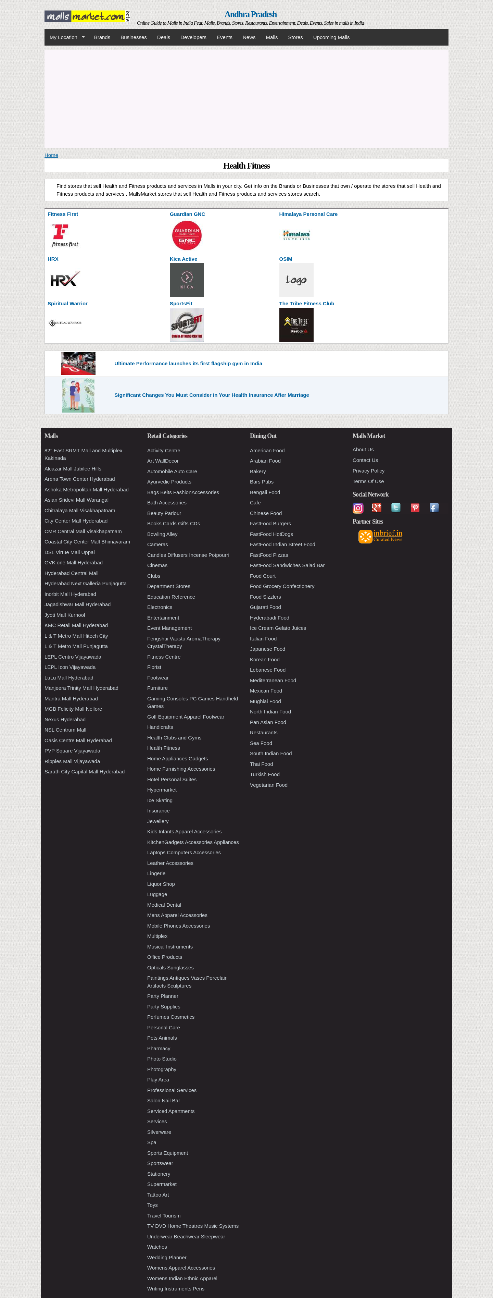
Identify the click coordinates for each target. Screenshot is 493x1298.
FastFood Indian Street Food (282, 544)
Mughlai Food (265, 701)
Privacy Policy (368, 471)
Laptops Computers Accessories (184, 852)
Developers (193, 37)
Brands (102, 37)
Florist (154, 667)
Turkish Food (265, 774)
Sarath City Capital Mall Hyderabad (85, 771)
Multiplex (157, 936)
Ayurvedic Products (169, 482)
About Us (363, 449)
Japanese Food (267, 649)
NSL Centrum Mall (65, 730)
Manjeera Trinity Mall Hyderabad (81, 688)
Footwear (158, 678)
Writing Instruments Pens (175, 1288)
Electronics (159, 607)
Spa (151, 1142)
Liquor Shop (161, 884)
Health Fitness (163, 748)
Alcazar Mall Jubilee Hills (73, 469)
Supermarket (162, 1184)
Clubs (153, 576)
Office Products (164, 957)
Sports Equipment (167, 1153)
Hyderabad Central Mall (72, 573)
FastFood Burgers (270, 523)
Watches (157, 1247)
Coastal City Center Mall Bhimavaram (87, 541)
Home (51, 155)
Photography (161, 1069)
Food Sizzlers (265, 597)
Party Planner (162, 996)
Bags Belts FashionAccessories (183, 492)
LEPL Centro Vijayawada (73, 657)
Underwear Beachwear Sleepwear (186, 1236)
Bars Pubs (262, 482)
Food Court (263, 576)
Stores (295, 37)
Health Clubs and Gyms (174, 737)
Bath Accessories (167, 502)
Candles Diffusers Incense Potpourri (188, 555)
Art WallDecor (163, 461)
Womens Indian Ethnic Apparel (182, 1278)
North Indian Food (270, 711)
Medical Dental (164, 905)
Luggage (157, 894)
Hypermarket (162, 790)
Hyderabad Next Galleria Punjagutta (86, 583)
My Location (65, 37)
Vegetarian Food (269, 785)
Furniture (157, 688)
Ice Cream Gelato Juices (278, 628)
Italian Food (263, 638)
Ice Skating (160, 800)
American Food (267, 450)
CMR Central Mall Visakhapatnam (83, 531)
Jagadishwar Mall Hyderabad (78, 604)
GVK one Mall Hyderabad (74, 562)
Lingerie (156, 873)
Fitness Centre (164, 657)
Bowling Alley (162, 534)
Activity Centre (163, 450)
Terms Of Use (368, 481)
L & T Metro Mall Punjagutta (76, 646)
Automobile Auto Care (172, 471)
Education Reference (171, 597)
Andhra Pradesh (251, 14)
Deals (163, 37)
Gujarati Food (265, 607)
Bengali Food (265, 492)
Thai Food (261, 764)
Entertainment (163, 618)
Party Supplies (163, 1006)
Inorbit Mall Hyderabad (70, 594)
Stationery (158, 1174)
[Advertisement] (246, 98)
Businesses (134, 37)
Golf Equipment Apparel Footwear (185, 717)
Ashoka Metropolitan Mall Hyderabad (87, 489)
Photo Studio (162, 1059)
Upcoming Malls (331, 37)
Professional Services (172, 1090)
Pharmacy (158, 1048)
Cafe (255, 502)
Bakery (258, 471)
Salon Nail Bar (163, 1100)
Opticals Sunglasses (170, 967)
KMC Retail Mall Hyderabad (76, 625)
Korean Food (265, 659)
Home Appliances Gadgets (177, 758)
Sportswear (160, 1163)
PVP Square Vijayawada (72, 751)
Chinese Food (266, 513)
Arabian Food (265, 461)
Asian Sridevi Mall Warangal (77, 500)
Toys (152, 1205)
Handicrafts (160, 727)
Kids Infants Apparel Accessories (184, 831)
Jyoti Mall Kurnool (65, 615)
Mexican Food (266, 691)
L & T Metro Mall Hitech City (76, 636)
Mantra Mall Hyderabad (71, 698)
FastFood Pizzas (269, 555)
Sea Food (261, 743)
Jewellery (158, 821)
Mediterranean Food (273, 680)
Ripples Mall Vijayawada (72, 761)
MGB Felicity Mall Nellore (73, 709)
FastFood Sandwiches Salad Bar (287, 565)
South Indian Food (271, 753)
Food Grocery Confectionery (282, 586)
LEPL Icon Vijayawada (70, 667)
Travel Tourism (164, 1216)
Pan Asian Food (268, 722)
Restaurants (264, 732)
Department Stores (168, 586)
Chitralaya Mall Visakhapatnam (80, 510)
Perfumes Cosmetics (170, 1017)
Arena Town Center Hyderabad (80, 479)
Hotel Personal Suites (172, 779)
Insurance (158, 810)
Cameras (157, 544)
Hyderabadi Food (269, 618)
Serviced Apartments (170, 1111)
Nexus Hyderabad (65, 719)
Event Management (169, 628)
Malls (272, 37)
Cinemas (157, 565)
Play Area (158, 1079)
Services (157, 1121)
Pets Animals (162, 1038)
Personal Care (163, 1027)
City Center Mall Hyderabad (76, 521)
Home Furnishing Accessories (181, 769)
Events (224, 37)
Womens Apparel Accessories (181, 1268)
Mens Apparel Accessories (177, 915)
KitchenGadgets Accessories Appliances (193, 842)
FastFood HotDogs (271, 534)
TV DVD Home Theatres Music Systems (193, 1226)
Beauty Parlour (164, 513)
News (249, 37)
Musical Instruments (170, 947)
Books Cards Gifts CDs (173, 523)
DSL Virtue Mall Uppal (70, 552)
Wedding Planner (167, 1257)
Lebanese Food (268, 670)
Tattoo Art (158, 1195)
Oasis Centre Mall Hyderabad (78, 740)
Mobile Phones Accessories (178, 926)
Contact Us (365, 460)
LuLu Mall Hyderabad (69, 678)
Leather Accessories (170, 863)
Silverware (159, 1132)
